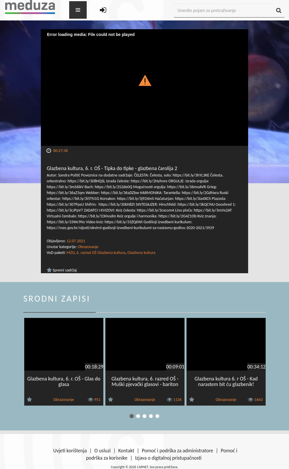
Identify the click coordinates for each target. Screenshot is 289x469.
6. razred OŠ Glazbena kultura (101, 252)
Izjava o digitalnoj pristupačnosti (168, 458)
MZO (70, 252)
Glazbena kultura (141, 252)
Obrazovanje (88, 246)
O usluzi (102, 450)
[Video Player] (144, 87)
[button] (144, 80)
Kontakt (126, 450)
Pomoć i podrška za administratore (177, 450)
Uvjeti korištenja (70, 450)
